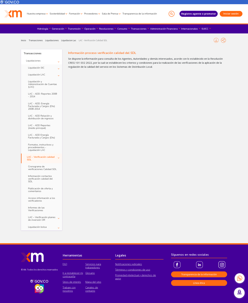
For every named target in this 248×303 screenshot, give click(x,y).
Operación (89, 28)
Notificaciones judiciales (128, 264)
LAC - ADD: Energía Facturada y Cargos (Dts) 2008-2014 (41, 106)
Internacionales (189, 28)
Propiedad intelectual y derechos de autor (135, 277)
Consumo (122, 28)
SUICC (205, 28)
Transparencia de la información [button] (199, 274)
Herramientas (72, 255)
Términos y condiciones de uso (132, 269)
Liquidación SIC (36, 67)
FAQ (65, 264)
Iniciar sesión (231, 13)
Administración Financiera (164, 28)
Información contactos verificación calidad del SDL (40, 179)
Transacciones (138, 28)
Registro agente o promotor (198, 13)
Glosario (90, 273)
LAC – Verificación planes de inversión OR (41, 219)
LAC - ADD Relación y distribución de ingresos (41, 117)
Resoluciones (106, 28)
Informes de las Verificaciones (36, 209)
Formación (74, 13)
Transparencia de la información (139, 13)
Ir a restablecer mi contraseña (73, 274)
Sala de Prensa (110, 13)
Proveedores (91, 13)
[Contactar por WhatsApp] (240, 278)
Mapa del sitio (93, 282)
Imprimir (216, 40)
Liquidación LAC (36, 74)
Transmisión (74, 28)
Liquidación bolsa (37, 227)
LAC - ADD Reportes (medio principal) (39, 127)
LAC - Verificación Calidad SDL (93, 40)
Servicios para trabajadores (93, 266)
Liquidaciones (52, 40)
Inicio (23, 40)
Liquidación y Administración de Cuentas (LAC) (42, 84)
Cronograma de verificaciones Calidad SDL (42, 168)
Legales (120, 255)
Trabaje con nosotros (69, 289)
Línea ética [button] (199, 283)
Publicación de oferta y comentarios (40, 190)
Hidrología (42, 28)
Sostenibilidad (57, 13)
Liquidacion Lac (68, 40)
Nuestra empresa (36, 13)
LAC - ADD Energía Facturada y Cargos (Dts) (41, 136)
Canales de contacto (91, 289)
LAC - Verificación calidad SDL (41, 158)
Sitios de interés (72, 282)
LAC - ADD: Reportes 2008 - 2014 (42, 95)
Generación (58, 28)
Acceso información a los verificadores (41, 199)
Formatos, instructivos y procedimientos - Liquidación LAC (40, 147)
